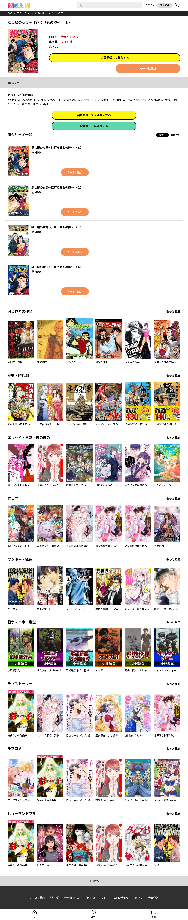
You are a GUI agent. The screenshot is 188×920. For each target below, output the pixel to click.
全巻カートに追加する (94, 126)
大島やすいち (69, 37)
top (10, 13)
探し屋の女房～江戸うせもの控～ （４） (57, 267)
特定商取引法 (71, 897)
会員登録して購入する (115, 57)
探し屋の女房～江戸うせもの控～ (48, 13)
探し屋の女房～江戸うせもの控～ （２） (57, 187)
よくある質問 (37, 897)
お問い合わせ (121, 897)
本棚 (153, 916)
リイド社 (66, 42)
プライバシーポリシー (96, 897)
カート (94, 916)
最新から (175, 134)
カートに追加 (148, 68)
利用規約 (54, 897)
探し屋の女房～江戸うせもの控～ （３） (57, 227)
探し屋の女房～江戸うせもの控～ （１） (57, 148)
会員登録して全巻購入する (94, 115)
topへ (94, 881)
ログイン (150, 5)
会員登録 (164, 5)
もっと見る (173, 311)
